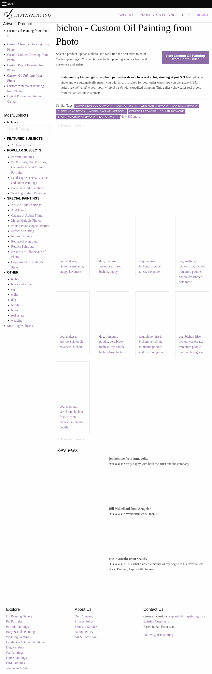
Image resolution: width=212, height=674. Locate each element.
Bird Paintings (15, 663)
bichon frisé (186, 266)
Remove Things (21, 236)
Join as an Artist (16, 668)
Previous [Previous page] (67, 125)
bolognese (185, 282)
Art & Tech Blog (85, 637)
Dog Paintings (15, 647)
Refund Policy (84, 631)
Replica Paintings (22, 246)
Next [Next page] (80, 125)
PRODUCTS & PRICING (157, 15)
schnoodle (77, 341)
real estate (17, 315)
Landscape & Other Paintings (25, 642)
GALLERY (125, 15)
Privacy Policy (84, 621)
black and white (21, 284)
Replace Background (24, 241)
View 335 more (130, 116)
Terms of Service (86, 626)
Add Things (19, 210)
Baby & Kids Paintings (21, 631)
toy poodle (118, 347)
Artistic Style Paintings (26, 205)
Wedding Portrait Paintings (28, 193)
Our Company (84, 616)
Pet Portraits (14, 621)
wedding (16, 320)
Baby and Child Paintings (27, 188)
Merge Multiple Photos (26, 220)
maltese (71, 261)
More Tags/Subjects (20, 325)
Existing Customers (156, 621)
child (14, 294)
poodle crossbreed (190, 277)
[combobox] (28, 129)
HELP (186, 15)
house (15, 310)
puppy (63, 271)
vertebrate (76, 266)
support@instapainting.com (187, 616)
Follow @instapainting (158, 634)
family (15, 305)
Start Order (185, 57)
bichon (63, 266)
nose (117, 266)
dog (13, 300)
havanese (75, 271)
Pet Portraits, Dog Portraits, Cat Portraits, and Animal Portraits (29, 167)
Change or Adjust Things (27, 215)
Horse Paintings (16, 657)
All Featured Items (23, 145)
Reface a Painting (22, 231)
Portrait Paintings (22, 157)
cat (13, 289)
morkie (64, 341)
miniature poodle (190, 271)
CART (202, 15)
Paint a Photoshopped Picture (30, 226)
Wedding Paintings (18, 637)
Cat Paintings (15, 652)
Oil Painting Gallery (19, 616)
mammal (71, 406)
